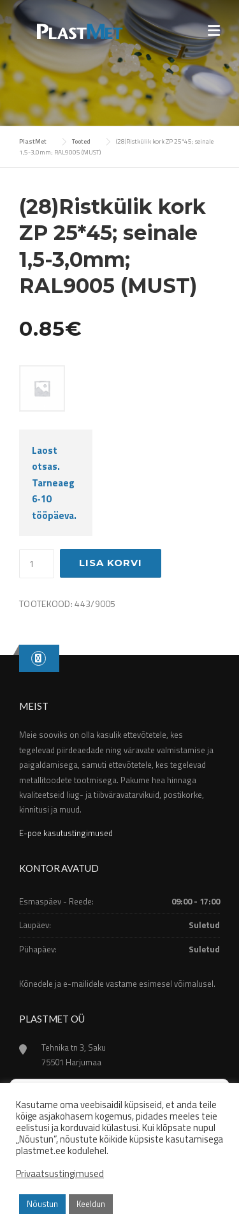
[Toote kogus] (36, 563)
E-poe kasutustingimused (66, 833)
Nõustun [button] (42, 1203)
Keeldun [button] (90, 1203)
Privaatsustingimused (60, 1174)
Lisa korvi (110, 563)
